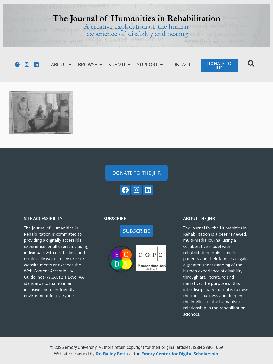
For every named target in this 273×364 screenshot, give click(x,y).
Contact (180, 64)
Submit (120, 64)
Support (150, 64)
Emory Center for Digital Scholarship (179, 354)
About (61, 64)
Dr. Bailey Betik (112, 354)
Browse (90, 64)
